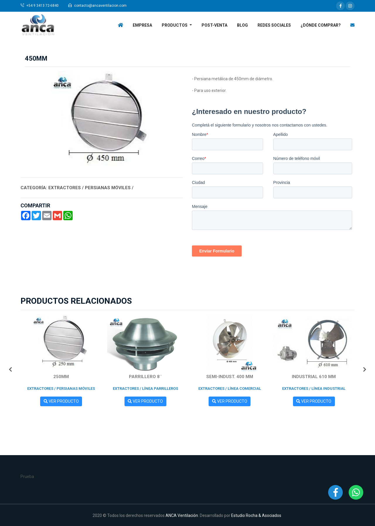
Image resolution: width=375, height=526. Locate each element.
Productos (175, 25)
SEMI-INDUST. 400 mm (229, 376)
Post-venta (214, 25)
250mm (61, 376)
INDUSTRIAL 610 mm (314, 376)
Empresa (142, 25)
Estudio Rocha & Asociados (256, 515)
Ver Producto (61, 401)
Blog (242, 25)
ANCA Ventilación (182, 515)
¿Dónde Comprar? (321, 25)
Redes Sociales (274, 25)
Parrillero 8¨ (145, 376)
